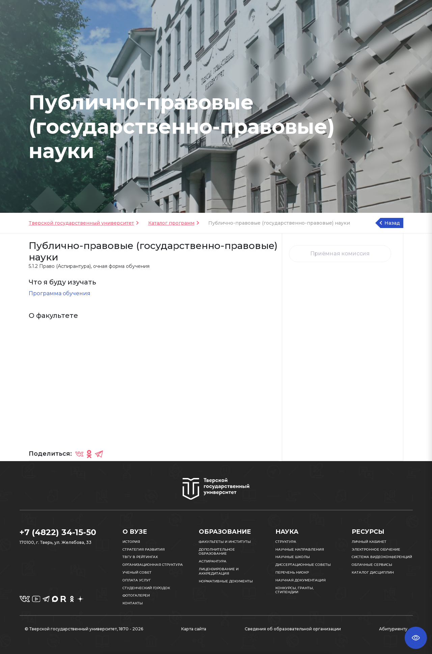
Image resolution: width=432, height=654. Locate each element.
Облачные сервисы (372, 564)
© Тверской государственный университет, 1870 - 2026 (84, 628)
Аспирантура (212, 561)
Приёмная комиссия (340, 253)
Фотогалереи (136, 595)
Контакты (133, 603)
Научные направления (299, 549)
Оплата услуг (137, 580)
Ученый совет (137, 572)
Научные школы (292, 557)
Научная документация (300, 580)
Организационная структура (153, 564)
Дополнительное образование (217, 551)
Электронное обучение (376, 549)
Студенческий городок (146, 588)
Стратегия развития (144, 549)
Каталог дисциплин (373, 572)
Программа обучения (59, 293)
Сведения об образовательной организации (293, 628)
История (131, 541)
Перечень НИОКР (292, 572)
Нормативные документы (226, 581)
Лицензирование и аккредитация (219, 571)
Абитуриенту (393, 628)
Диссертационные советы (303, 564)
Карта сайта (193, 628)
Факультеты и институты (225, 541)
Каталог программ (171, 223)
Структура (285, 541)
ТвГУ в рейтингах (140, 557)
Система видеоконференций (382, 557)
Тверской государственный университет (81, 223)
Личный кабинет (369, 541)
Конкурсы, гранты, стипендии (294, 590)
